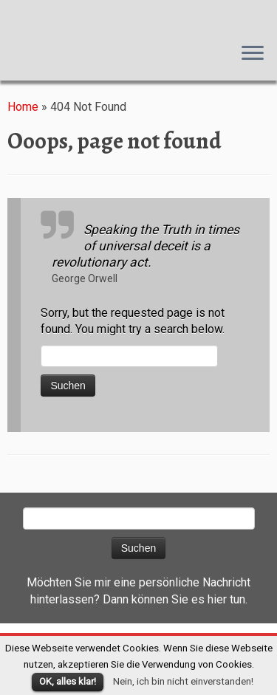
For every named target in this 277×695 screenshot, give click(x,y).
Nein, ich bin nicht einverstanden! (183, 681)
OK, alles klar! (67, 681)
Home (22, 107)
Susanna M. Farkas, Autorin (0, 15)
